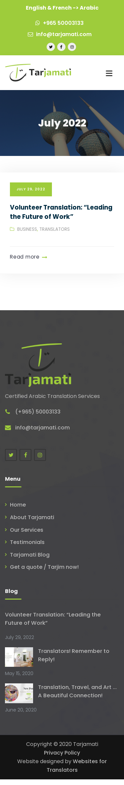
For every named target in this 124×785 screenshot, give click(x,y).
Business (27, 229)
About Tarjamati (32, 517)
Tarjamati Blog (30, 555)
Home (18, 505)
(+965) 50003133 (38, 412)
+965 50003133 (59, 23)
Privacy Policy (62, 753)
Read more (25, 256)
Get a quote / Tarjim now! (44, 567)
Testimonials (27, 542)
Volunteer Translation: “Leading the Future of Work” (61, 212)
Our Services (26, 530)
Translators (54, 229)
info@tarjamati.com (60, 34)
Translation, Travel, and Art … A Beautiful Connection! (77, 691)
